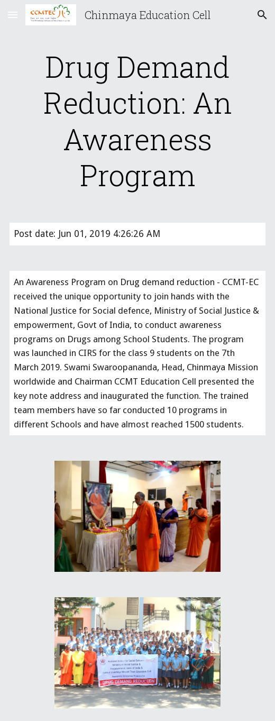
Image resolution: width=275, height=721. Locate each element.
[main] (138, 120)
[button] (12, 14)
